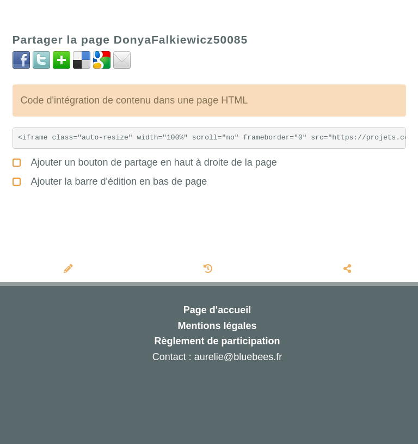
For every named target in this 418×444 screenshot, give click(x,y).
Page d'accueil (217, 310)
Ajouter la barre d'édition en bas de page (110, 180)
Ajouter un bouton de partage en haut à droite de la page (145, 161)
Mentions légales (216, 325)
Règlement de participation (217, 341)
